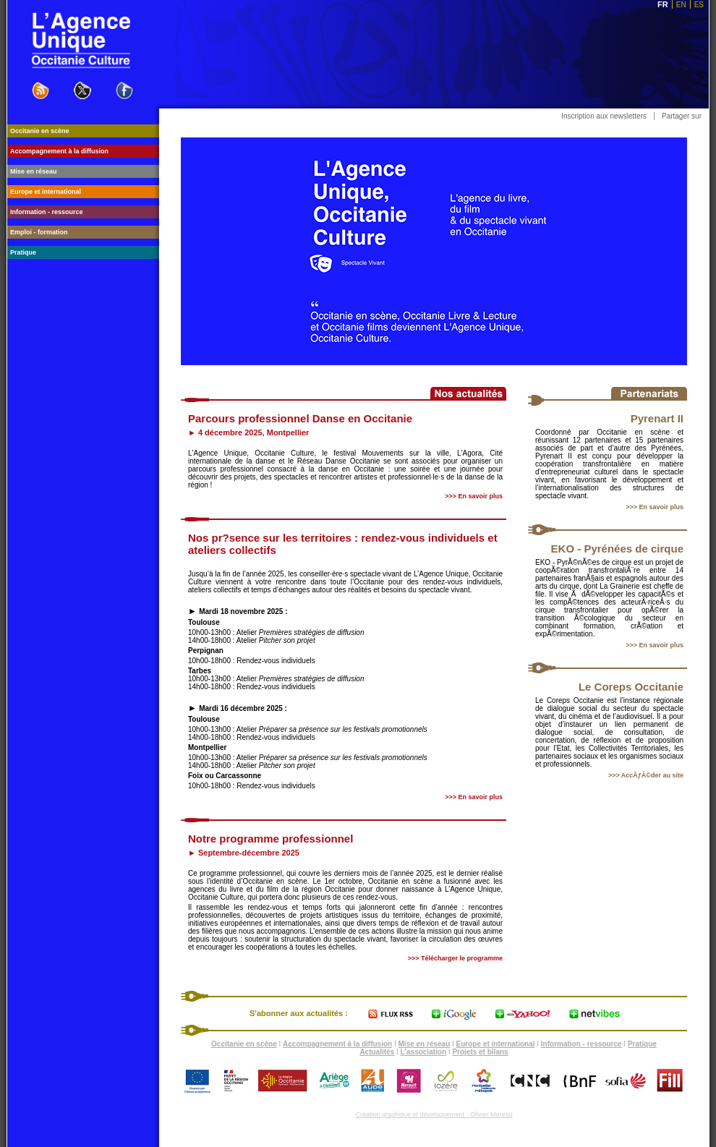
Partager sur (682, 116)
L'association (424, 1052)
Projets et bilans (480, 1052)
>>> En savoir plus (654, 507)
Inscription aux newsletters (604, 116)
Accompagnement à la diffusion (337, 1044)
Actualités (376, 1052)
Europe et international (495, 1044)
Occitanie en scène (244, 1044)
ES (699, 5)
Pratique (642, 1044)
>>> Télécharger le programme (455, 958)
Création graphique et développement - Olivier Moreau (433, 1114)
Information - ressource (581, 1044)
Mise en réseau (425, 1044)
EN (681, 5)
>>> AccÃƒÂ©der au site (645, 775)
